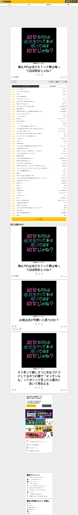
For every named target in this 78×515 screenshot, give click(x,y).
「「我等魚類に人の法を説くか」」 (35, 494)
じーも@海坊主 (62, 111)
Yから (65, 133)
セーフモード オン (31, 405)
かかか (64, 188)
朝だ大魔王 (63, 212)
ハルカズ (29, 505)
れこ (65, 168)
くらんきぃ (63, 175)
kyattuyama (63, 108)
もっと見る (39, 219)
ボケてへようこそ (46, 405)
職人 (68, 4)
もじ (14, 328)
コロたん (64, 170)
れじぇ (64, 113)
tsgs (28, 503)
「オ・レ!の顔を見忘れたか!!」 (34, 479)
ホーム (9, 4)
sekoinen (64, 165)
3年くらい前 (63, 77)
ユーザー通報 (64, 81)
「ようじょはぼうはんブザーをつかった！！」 (37, 485)
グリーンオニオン (62, 131)
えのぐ (64, 173)
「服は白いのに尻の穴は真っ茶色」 (35, 488)
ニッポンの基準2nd (62, 190)
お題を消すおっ (31, 509)
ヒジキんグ (63, 138)
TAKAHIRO (64, 183)
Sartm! (64, 141)
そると (64, 101)
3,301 (15, 77)
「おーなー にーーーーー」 (33, 481)
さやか (64, 116)
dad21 (65, 148)
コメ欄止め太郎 (62, 106)
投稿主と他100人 (31, 507)
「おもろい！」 (31, 492)
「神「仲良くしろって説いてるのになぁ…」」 (37, 490)
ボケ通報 (51, 81)
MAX (65, 215)
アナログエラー (62, 193)
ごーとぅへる (63, 121)
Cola (28, 514)
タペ (65, 195)
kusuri (65, 150)
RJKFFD (64, 123)
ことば (19, 328)
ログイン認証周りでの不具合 (39, 450)
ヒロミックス (63, 146)
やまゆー (64, 91)
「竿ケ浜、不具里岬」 (32, 483)
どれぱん (64, 94)
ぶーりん (64, 99)
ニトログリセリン (62, 128)
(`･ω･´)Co (64, 89)
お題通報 (57, 81)
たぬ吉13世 (63, 180)
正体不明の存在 (62, 158)
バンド (64, 202)
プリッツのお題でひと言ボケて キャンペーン (39, 441)
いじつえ (64, 126)
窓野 (65, 136)
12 (14, 326)
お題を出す (49, 4)
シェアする (13, 81)
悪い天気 (64, 160)
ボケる (29, 4)
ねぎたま (64, 163)
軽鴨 (65, 207)
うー (65, 143)
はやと (64, 210)
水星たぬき (63, 197)
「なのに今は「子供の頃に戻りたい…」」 (36, 477)
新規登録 (68, 1)
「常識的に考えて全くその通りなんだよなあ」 (37, 496)
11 (14, 390)
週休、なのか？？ (62, 200)
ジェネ (29, 511)
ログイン (74, 1)
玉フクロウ (63, 153)
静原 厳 (64, 103)
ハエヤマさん (63, 178)
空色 (65, 205)
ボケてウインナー (62, 118)
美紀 (65, 185)
